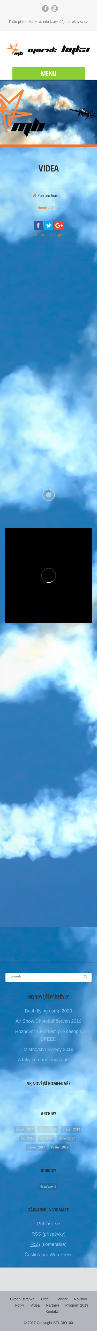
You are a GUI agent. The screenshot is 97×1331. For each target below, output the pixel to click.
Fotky (19, 1305)
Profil (45, 1299)
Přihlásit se (48, 1223)
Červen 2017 (36, 1147)
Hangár (62, 1299)
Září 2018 (27, 1138)
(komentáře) (48, 1244)
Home (42, 208)
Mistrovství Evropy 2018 (48, 1049)
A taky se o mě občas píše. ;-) (48, 1059)
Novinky (80, 1299)
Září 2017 (46, 1138)
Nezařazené (48, 1186)
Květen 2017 (59, 1147)
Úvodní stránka (22, 1299)
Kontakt (52, 1311)
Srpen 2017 (67, 1138)
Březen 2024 (24, 1129)
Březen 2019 (71, 1129)
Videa (35, 1305)
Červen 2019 (48, 1129)
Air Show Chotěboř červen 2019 (48, 1021)
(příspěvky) (48, 1234)
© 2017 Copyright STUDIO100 (48, 1323)
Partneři (52, 1305)
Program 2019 (76, 1305)
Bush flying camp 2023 (48, 1010)
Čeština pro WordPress (49, 1254)
